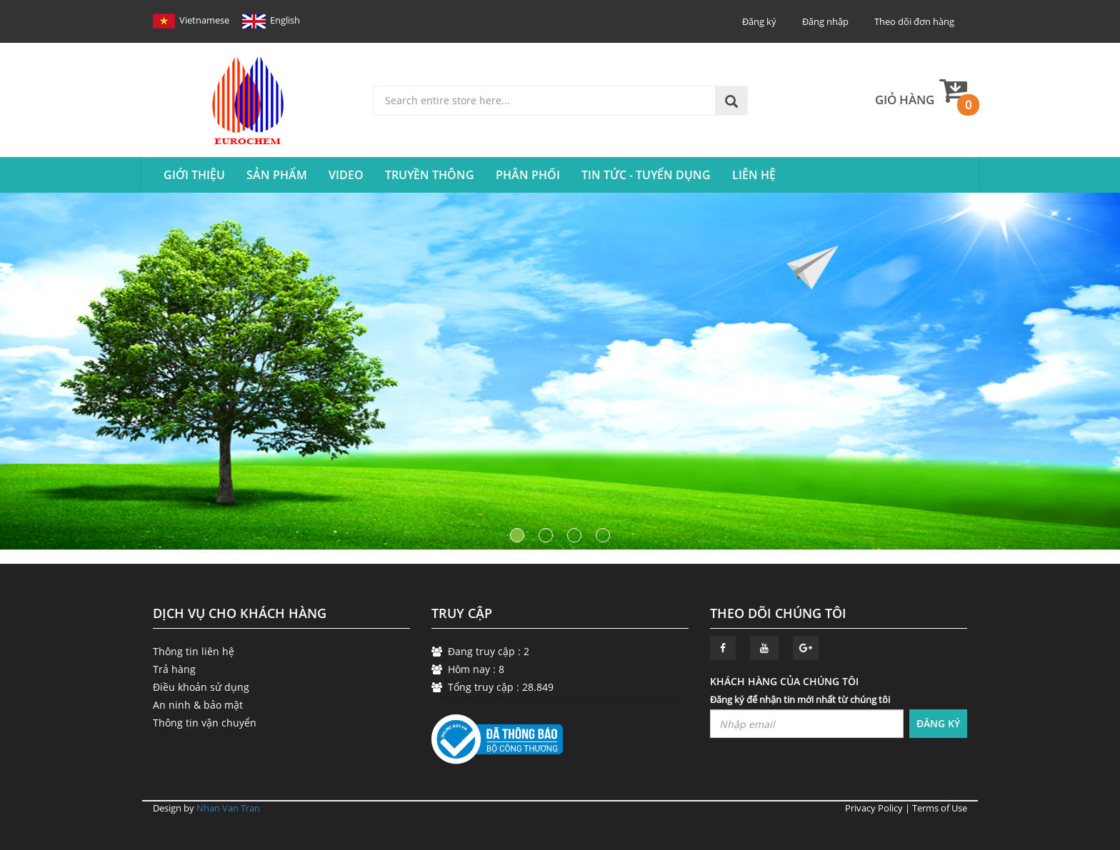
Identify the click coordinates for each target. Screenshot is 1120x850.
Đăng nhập (825, 21)
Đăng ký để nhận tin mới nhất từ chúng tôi (800, 699)
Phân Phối (528, 175)
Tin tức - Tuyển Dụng (646, 175)
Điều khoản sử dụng (201, 687)
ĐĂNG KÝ (938, 723)
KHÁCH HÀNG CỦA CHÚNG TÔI (784, 681)
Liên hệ (754, 175)
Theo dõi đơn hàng (914, 21)
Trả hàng (174, 669)
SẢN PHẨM (276, 175)
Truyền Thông (429, 175)
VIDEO (346, 175)
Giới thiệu (194, 175)
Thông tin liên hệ (193, 651)
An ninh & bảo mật (198, 705)
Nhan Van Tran (228, 807)
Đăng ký (759, 21)
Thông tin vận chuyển (204, 722)
